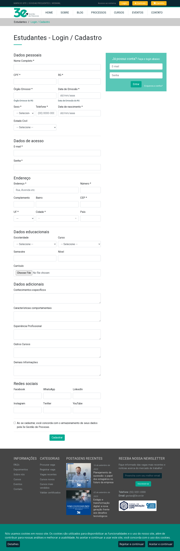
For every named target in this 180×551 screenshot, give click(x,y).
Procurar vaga (47, 464)
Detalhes (13, 544)
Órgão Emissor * (23, 89)
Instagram (19, 403)
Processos (98, 12)
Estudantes (20, 22)
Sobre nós (19, 474)
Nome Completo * (24, 60)
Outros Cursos (22, 344)
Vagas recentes (48, 474)
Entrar (136, 84)
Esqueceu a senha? (153, 86)
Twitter (47, 403)
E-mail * (18, 146)
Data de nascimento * (70, 106)
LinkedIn (78, 389)
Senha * (18, 160)
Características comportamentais (33, 308)
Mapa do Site (20, 3)
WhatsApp (49, 389)
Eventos (137, 12)
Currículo (140, 3)
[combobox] (57, 218)
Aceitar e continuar (160, 544)
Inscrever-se (143, 484)
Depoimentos (21, 469)
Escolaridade (21, 237)
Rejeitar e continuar (132, 544)
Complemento (22, 197)
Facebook (19, 389)
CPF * (17, 75)
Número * (85, 183)
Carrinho (159, 3)
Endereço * (20, 183)
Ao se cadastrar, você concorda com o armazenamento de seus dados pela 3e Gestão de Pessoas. (57, 425)
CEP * (83, 197)
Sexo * (17, 106)
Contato (157, 12)
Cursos (119, 12)
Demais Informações (26, 362)
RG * (60, 75)
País (82, 211)
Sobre (65, 12)
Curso (61, 237)
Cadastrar (57, 437)
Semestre (19, 251)
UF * (16, 211)
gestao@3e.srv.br (135, 495)
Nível (61, 251)
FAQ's (16, 464)
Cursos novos (47, 479)
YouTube (78, 403)
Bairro (39, 197)
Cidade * (41, 211)
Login (124, 3)
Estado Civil (20, 120)
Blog (80, 12)
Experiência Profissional (28, 326)
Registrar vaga (47, 469)
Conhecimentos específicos (30, 289)
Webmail (56, 3)
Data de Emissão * (68, 89)
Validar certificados (50, 492)
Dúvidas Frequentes (39, 3)
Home (49, 12)
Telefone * (42, 106)
